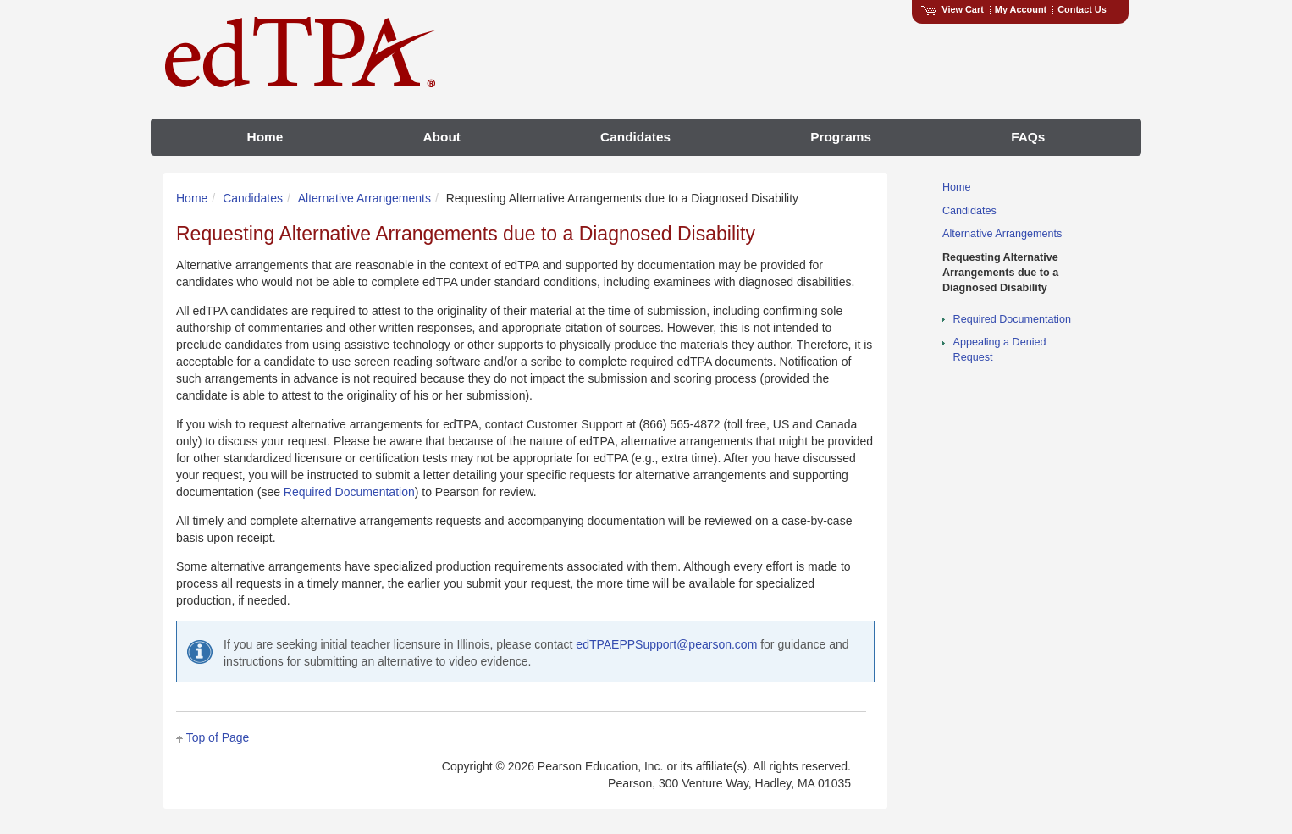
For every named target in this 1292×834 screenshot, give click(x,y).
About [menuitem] (441, 137)
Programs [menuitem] (840, 137)
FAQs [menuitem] (1028, 137)
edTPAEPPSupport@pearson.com (666, 644)
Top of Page (218, 737)
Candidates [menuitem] (635, 137)
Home (191, 198)
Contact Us (1082, 9)
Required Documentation (349, 492)
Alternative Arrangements (364, 198)
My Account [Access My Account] (1020, 9)
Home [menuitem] (265, 137)
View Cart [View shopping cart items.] (952, 9)
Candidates (253, 198)
